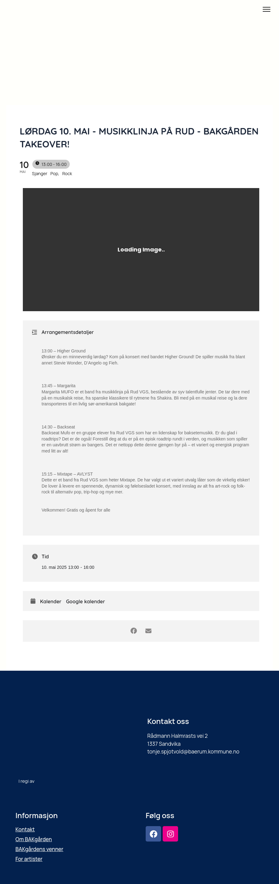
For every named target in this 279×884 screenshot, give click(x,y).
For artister (29, 858)
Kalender (50, 602)
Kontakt (25, 829)
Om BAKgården (33, 839)
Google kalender (85, 602)
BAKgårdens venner (39, 849)
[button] (266, 9)
